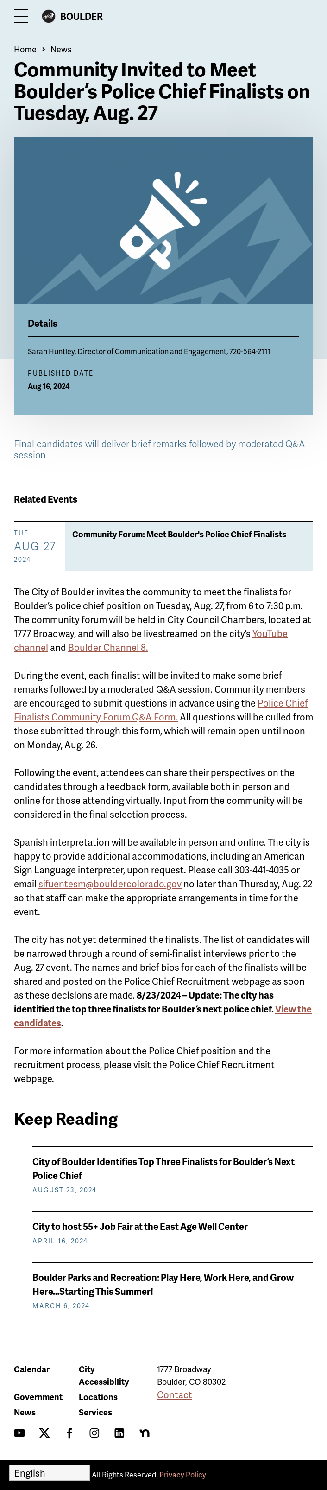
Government (38, 1396)
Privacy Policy (182, 1474)
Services (95, 1412)
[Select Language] (49, 1473)
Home (25, 49)
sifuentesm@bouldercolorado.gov (110, 883)
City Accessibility (104, 1375)
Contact (174, 1394)
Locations (98, 1396)
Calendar (32, 1369)
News (61, 49)
